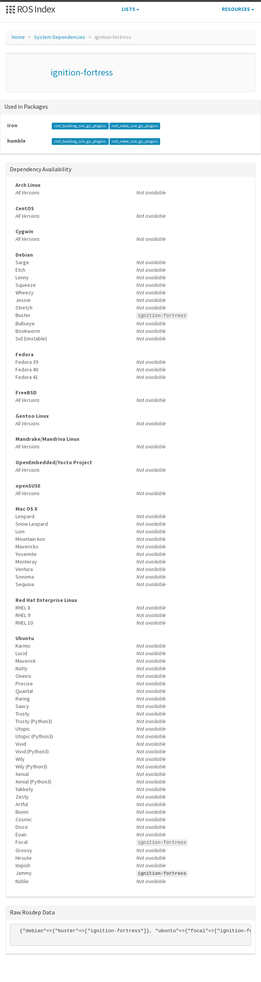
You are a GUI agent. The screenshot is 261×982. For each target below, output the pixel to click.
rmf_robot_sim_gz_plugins (135, 125)
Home (18, 37)
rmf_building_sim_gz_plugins (80, 125)
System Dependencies (59, 37)
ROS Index (30, 9)
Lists (130, 9)
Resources (238, 9)
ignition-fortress (82, 72)
